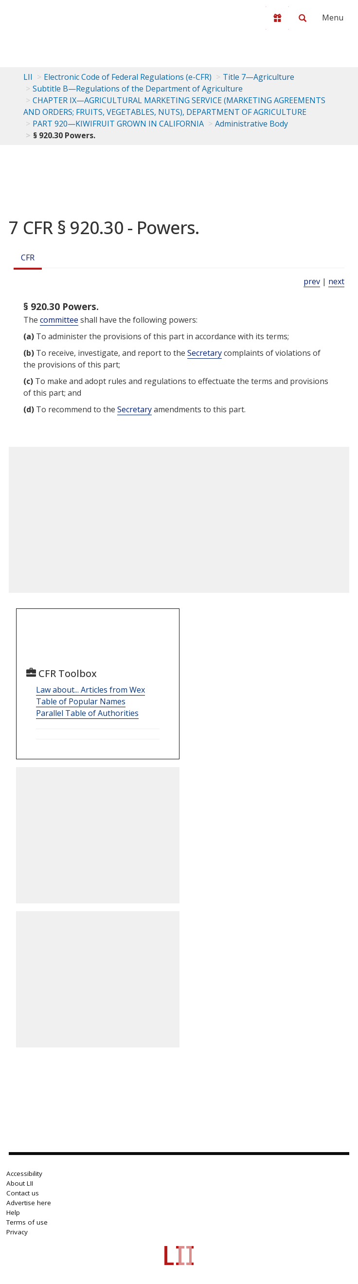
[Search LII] (302, 18)
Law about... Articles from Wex (90, 689)
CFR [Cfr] (28, 257)
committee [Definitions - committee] (59, 319)
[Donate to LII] (277, 18)
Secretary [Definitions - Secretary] (204, 353)
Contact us (22, 1193)
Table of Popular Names (80, 701)
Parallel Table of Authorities (87, 713)
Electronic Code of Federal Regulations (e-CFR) (128, 77)
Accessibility (24, 1173)
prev (312, 281)
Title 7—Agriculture (258, 77)
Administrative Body (251, 123)
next (336, 281)
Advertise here (28, 1202)
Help (13, 1212)
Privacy (17, 1232)
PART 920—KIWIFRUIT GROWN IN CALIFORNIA (118, 123)
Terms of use (27, 1222)
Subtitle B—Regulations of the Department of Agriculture (138, 88)
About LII (19, 1183)
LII (28, 77)
